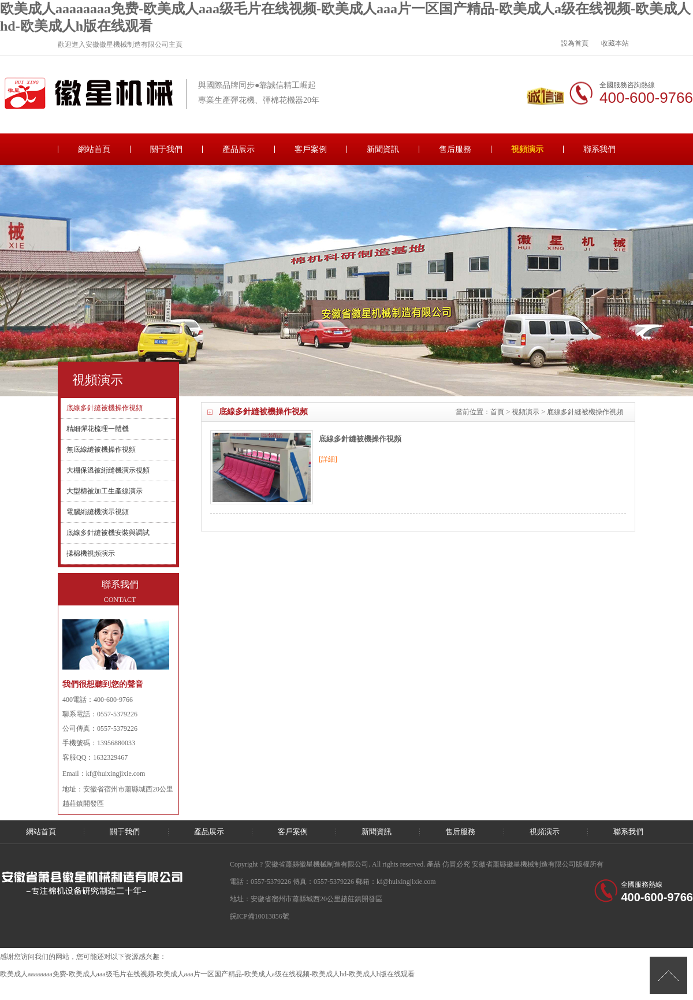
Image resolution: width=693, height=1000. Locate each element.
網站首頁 (94, 149)
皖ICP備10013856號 (259, 916)
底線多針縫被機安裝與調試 (108, 533)
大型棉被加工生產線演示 (104, 491)
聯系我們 (599, 149)
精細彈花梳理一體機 (97, 429)
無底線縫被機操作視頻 (101, 449)
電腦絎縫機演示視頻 (97, 512)
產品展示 (238, 149)
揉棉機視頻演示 (90, 553)
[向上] (668, 975)
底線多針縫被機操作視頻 (360, 438)
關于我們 (166, 149)
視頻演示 (527, 149)
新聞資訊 (383, 149)
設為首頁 (574, 43)
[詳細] (328, 459)
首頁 (497, 412)
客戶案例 (311, 149)
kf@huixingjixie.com (116, 773)
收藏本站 (615, 43)
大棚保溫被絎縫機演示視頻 (108, 470)
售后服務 (455, 149)
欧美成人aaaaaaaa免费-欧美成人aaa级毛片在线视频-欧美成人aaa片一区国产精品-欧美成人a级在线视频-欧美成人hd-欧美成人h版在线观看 (207, 974)
